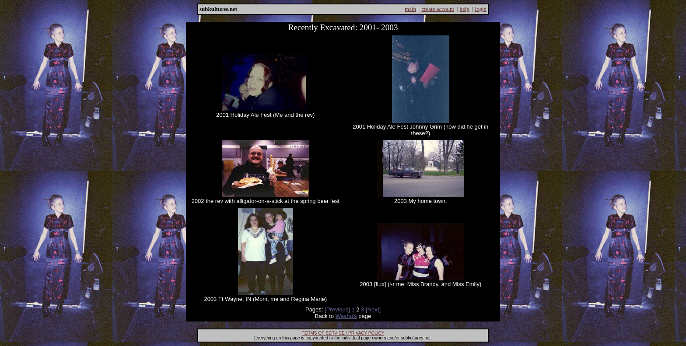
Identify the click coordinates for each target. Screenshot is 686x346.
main (410, 9)
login (480, 9)
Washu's (346, 316)
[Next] (373, 309)
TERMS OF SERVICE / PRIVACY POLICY (343, 333)
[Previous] (337, 309)
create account (437, 9)
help (464, 9)
